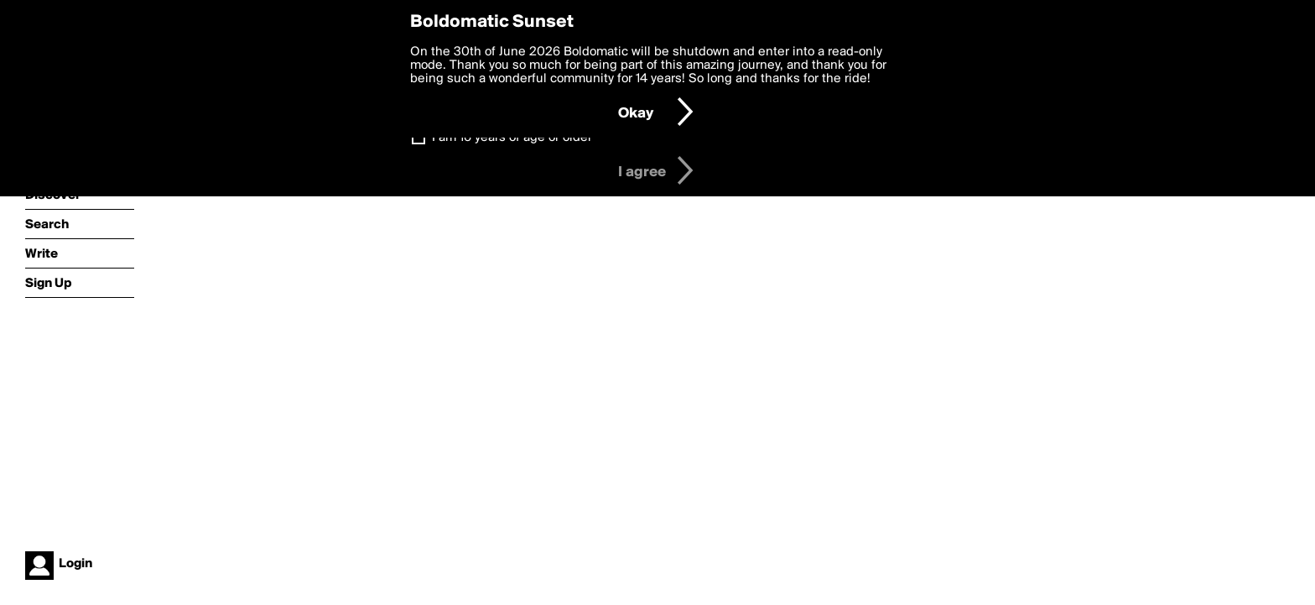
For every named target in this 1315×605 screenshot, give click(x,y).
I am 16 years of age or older (512, 137)
